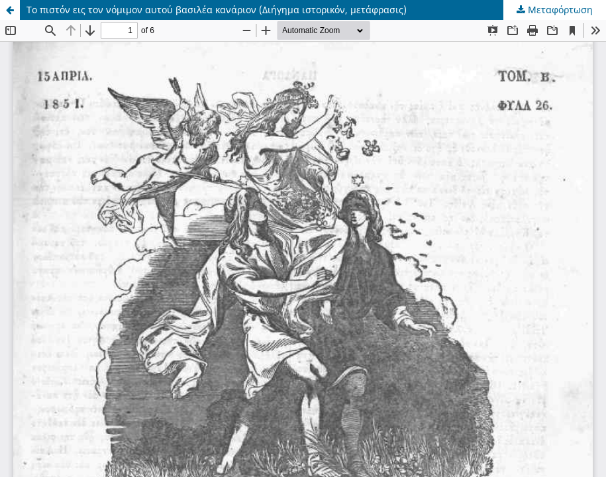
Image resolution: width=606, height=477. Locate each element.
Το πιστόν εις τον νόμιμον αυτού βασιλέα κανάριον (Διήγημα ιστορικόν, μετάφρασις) (216, 9)
